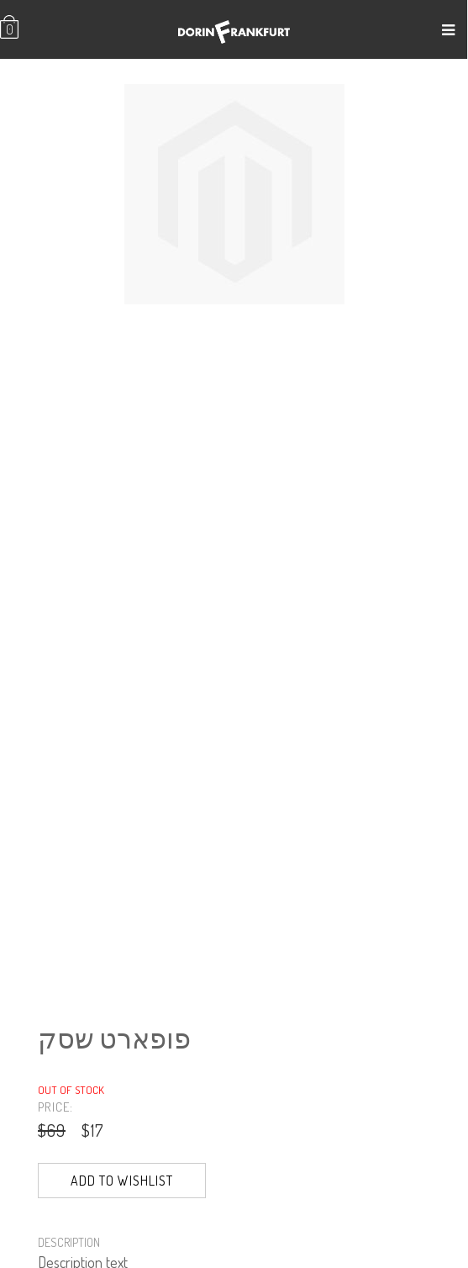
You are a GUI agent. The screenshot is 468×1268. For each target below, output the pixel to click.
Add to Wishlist (122, 1180)
